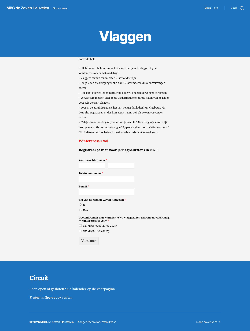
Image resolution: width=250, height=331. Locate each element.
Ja (84, 204)
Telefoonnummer (91, 173)
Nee (85, 210)
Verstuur (88, 241)
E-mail (84, 186)
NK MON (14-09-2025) (96, 231)
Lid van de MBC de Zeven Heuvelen (102, 199)
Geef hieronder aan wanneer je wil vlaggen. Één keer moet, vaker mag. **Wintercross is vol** (124, 219)
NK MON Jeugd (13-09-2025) (100, 225)
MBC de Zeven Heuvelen (27, 8)
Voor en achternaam (93, 160)
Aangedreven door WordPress (97, 322)
